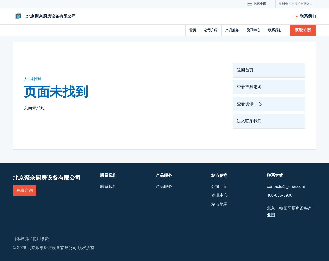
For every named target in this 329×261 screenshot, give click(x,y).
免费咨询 (24, 190)
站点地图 (219, 204)
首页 (192, 30)
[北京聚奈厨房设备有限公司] (44, 16)
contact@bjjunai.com (286, 186)
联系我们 (274, 30)
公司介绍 (210, 30)
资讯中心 (253, 30)
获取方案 (303, 30)
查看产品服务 (249, 87)
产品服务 (232, 30)
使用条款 (41, 239)
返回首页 (245, 70)
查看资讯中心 (249, 104)
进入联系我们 (249, 121)
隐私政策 (21, 239)
